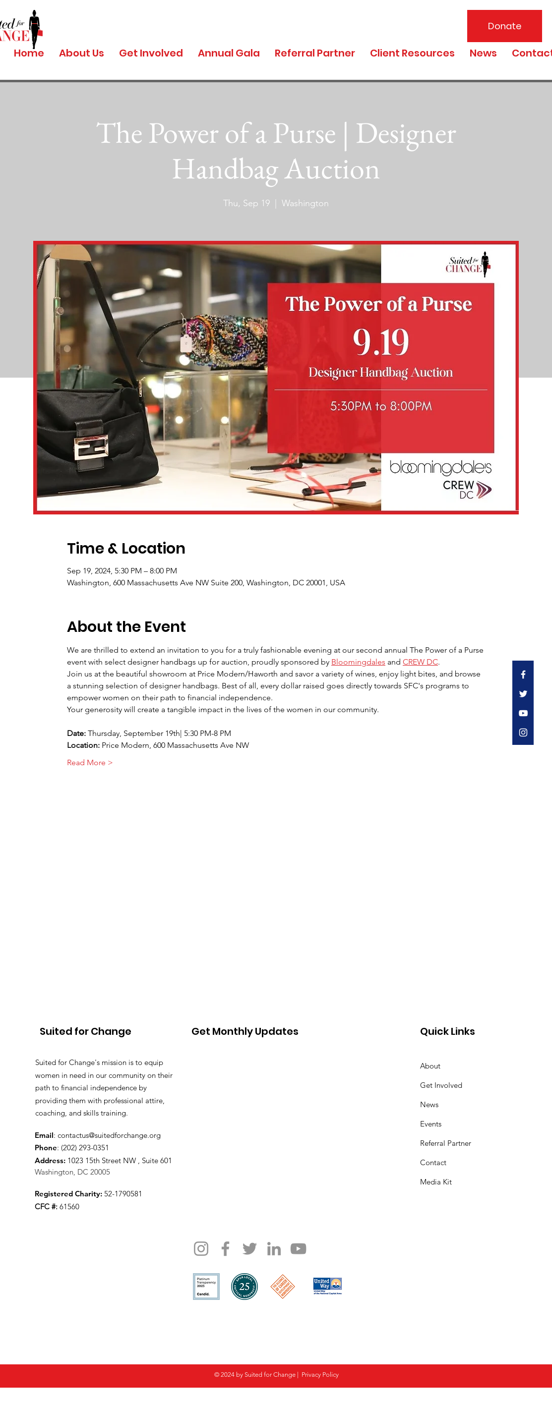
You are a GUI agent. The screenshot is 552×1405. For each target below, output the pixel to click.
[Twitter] (249, 1248)
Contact (433, 1162)
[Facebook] (225, 1248)
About (430, 1065)
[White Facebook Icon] (523, 674)
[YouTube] (298, 1248)
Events (430, 1123)
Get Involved (441, 1085)
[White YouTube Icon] (523, 713)
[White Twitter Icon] (523, 693)
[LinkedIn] (274, 1248)
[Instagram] (201, 1248)
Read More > (90, 762)
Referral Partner (445, 1143)
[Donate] (504, 26)
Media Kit (436, 1181)
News (429, 1104)
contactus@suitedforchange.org (109, 1135)
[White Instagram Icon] (523, 732)
